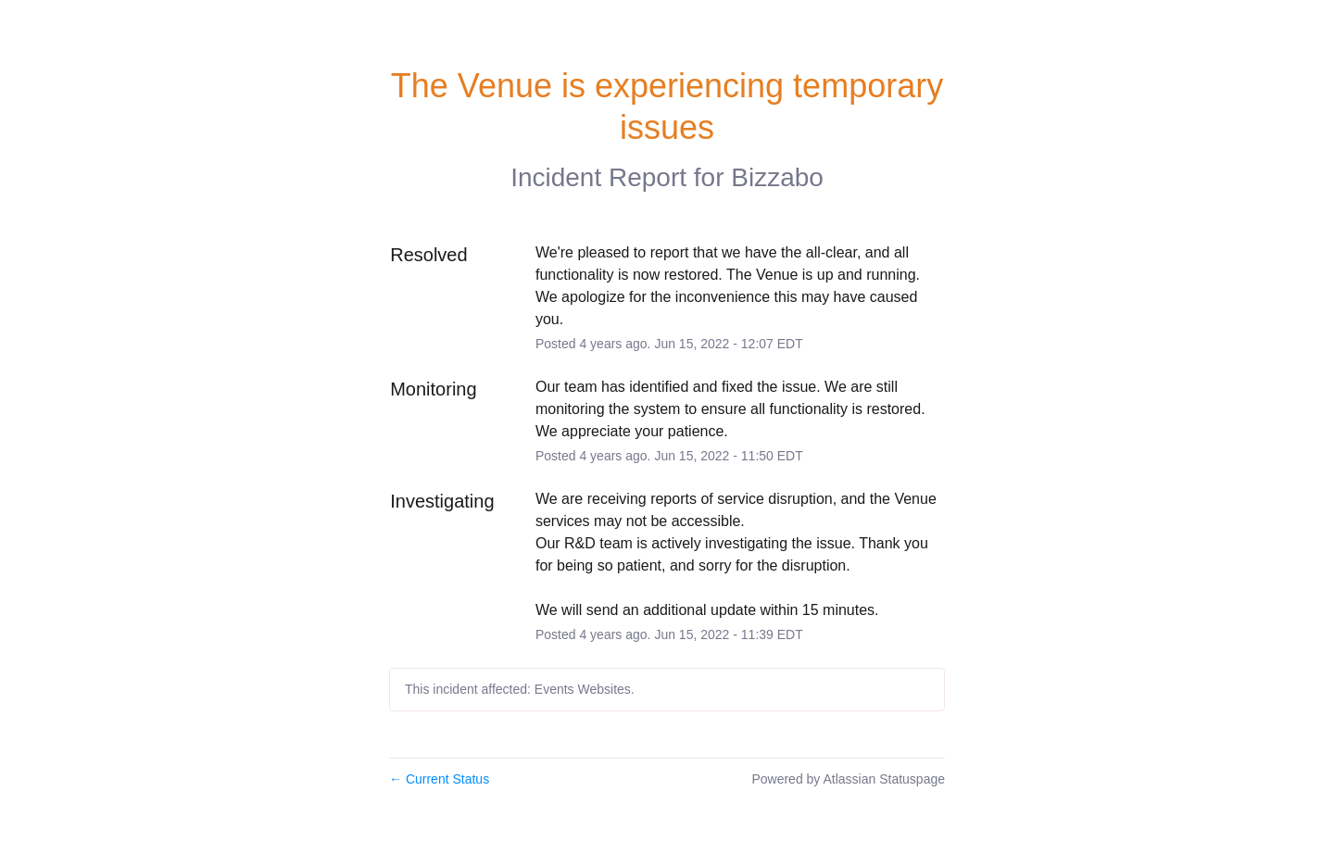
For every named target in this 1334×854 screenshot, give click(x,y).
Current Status (439, 779)
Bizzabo (777, 177)
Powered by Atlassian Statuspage (848, 779)
